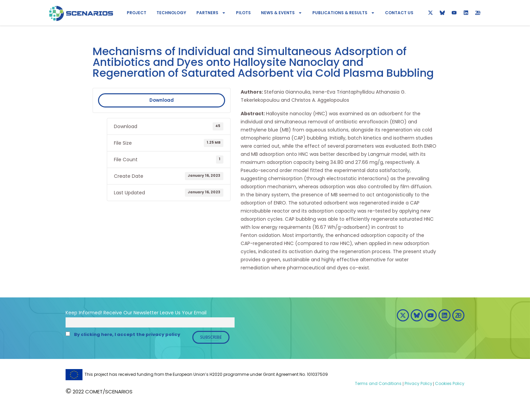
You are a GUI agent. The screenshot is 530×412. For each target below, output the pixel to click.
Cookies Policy (449, 383)
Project (136, 13)
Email (200, 312)
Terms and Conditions (378, 383)
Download (161, 100)
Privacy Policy (418, 383)
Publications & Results (343, 12)
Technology (171, 13)
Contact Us (399, 13)
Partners (211, 12)
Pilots (243, 13)
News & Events (281, 12)
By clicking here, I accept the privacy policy (127, 334)
